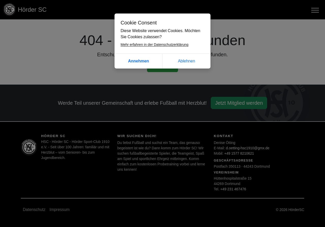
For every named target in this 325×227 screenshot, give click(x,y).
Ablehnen (186, 61)
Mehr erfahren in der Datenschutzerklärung (154, 45)
